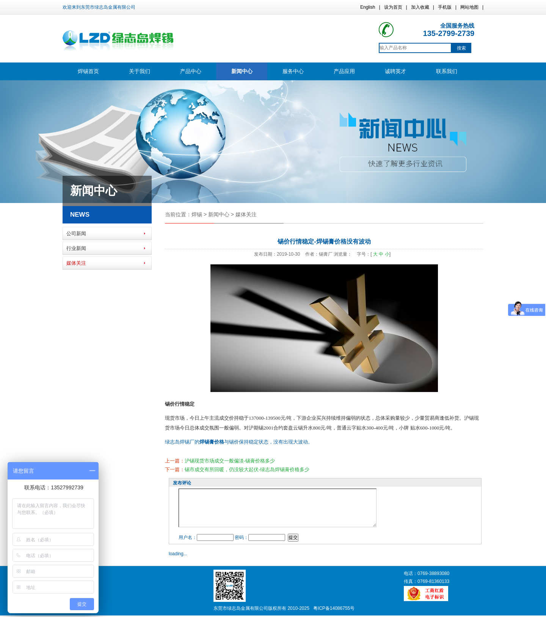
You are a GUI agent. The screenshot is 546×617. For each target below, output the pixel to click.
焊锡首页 (88, 71)
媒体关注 (76, 263)
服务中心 (293, 71)
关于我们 (139, 71)
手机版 (445, 7)
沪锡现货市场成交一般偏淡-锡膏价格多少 (230, 461)
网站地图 (469, 7)
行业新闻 (76, 248)
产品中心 (190, 71)
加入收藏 (420, 7)
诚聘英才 (395, 71)
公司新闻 (76, 233)
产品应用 (344, 71)
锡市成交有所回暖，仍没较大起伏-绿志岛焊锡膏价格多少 (247, 469)
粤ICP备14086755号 (334, 608)
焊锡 (196, 214)
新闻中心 (242, 71)
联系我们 (446, 71)
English (367, 7)
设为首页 (393, 7)
